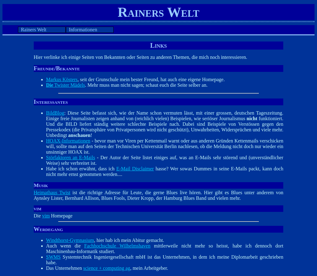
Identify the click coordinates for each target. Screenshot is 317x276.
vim (46, 215)
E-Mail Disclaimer (135, 168)
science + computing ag (106, 268)
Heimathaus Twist (52, 192)
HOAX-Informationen (68, 140)
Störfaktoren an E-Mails (70, 157)
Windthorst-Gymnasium (70, 240)
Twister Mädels (65, 85)
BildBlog (55, 113)
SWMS (53, 257)
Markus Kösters (62, 79)
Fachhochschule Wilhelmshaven (117, 245)
